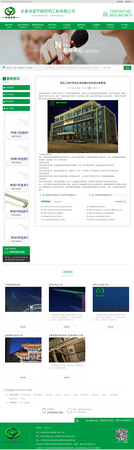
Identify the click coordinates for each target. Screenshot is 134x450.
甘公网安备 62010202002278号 (63, 436)
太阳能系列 (85, 395)
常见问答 (29, 68)
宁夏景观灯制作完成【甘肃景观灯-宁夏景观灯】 (67, 335)
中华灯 (22, 399)
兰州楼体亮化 (50, 68)
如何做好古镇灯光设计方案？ (53, 216)
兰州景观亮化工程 (72, 68)
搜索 (127, 68)
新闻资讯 (81, 27)
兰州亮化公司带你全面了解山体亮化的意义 (57, 206)
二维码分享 (95, 88)
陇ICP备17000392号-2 (87, 444)
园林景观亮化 (38, 27)
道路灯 (75, 395)
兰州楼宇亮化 (60, 68)
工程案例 (96, 27)
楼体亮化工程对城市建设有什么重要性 (102, 220)
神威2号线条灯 (16, 162)
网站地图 (120, 2)
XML (63, 432)
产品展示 (67, 27)
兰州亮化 (96, 68)
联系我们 (128, 2)
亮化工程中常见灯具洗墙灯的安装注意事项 (57, 210)
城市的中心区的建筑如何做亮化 (99, 216)
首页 (15, 68)
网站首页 (9, 27)
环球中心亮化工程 (100, 285)
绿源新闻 (10, 87)
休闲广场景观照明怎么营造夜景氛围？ (102, 213)
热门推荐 (10, 108)
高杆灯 (104, 395)
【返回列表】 (119, 201)
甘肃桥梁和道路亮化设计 (103, 195)
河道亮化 (110, 27)
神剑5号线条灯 (16, 215)
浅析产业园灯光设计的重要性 (53, 213)
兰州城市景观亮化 (86, 68)
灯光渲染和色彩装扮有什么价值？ (54, 220)
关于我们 (125, 27)
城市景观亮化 (23, 27)
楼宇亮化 (52, 27)
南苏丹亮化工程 (56, 285)
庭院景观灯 (114, 395)
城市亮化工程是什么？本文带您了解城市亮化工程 (62, 195)
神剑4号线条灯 (16, 241)
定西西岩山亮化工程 (14, 335)
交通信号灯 (13, 399)
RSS (59, 432)
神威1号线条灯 (16, 189)
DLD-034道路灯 (25, 403)
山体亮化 (58, 395)
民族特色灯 (96, 395)
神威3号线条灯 (16, 136)
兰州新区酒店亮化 (13, 285)
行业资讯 (10, 94)
